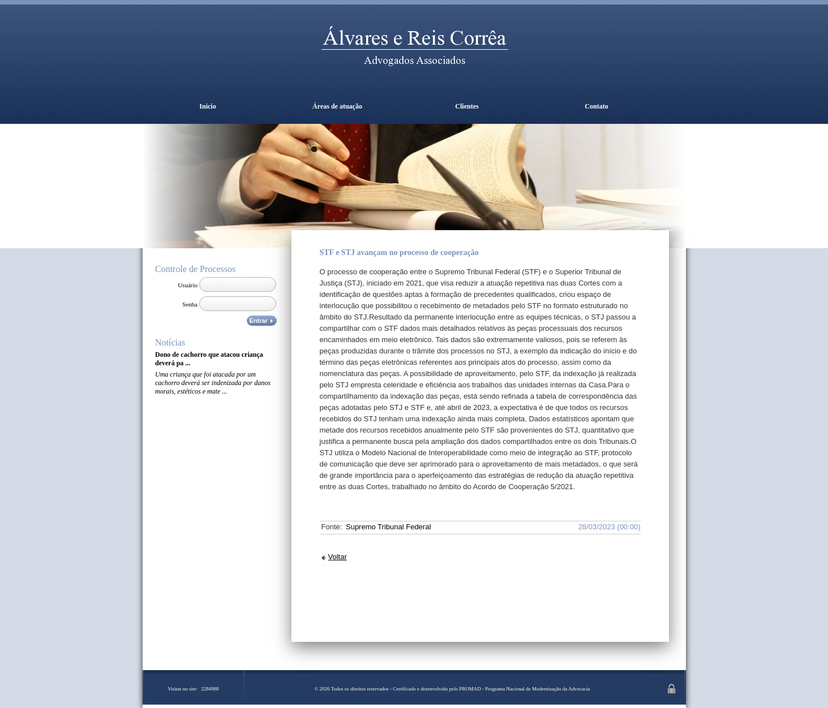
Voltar (337, 556)
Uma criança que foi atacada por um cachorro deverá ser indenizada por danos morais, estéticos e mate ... (213, 382)
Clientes (466, 106)
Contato (596, 106)
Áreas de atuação (337, 106)
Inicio (207, 106)
